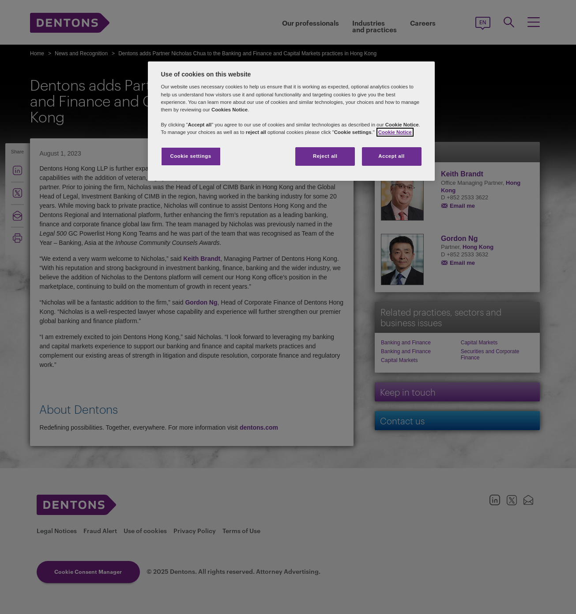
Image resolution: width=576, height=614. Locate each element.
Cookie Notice (395, 132)
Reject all (325, 156)
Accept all (391, 156)
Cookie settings (190, 156)
